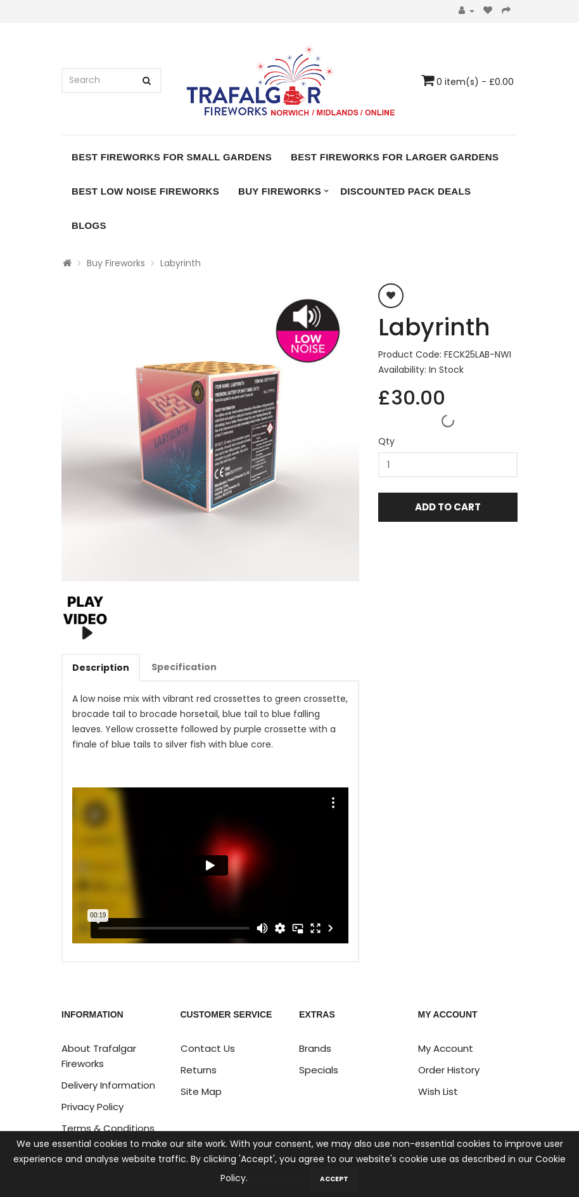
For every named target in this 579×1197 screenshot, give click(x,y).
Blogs (89, 225)
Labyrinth (180, 263)
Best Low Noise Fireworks (145, 191)
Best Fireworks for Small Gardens (172, 157)
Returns (199, 1070)
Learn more (276, 1178)
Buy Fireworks (279, 191)
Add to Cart (448, 507)
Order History (449, 1070)
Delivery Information (108, 1085)
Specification (184, 667)
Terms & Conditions (108, 1128)
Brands (315, 1048)
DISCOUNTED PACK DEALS (405, 191)
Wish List (438, 1091)
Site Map (201, 1091)
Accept (334, 1179)
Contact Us (208, 1048)
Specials (318, 1070)
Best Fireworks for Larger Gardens (395, 157)
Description (100, 667)
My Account (445, 1048)
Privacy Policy (92, 1106)
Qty (386, 441)
